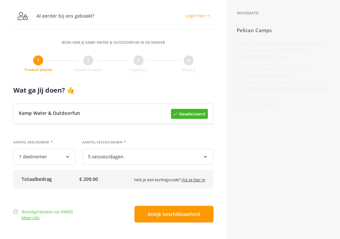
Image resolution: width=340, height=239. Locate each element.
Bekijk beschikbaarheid (174, 217)
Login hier (197, 16)
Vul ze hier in (193, 181)
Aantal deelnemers (31, 142)
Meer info (31, 220)
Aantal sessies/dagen (102, 142)
